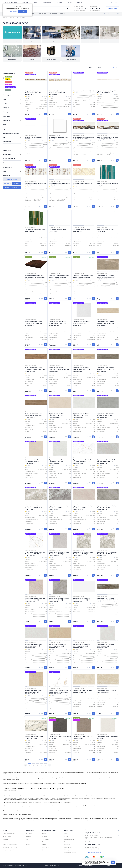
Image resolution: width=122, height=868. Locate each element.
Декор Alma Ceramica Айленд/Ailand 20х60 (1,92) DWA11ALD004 (83, 138)
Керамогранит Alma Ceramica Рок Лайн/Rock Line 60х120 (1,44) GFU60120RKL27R (59, 507)
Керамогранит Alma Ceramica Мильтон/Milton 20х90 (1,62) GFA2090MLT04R (81, 369)
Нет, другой (13, 11)
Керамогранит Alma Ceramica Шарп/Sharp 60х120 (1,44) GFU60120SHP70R (81, 646)
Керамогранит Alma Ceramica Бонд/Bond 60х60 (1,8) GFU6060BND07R (81, 323)
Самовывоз (59, 2)
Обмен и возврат (47, 2)
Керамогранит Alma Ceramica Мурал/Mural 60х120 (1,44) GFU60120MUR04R (57, 415)
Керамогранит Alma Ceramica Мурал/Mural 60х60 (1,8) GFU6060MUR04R (33, 461)
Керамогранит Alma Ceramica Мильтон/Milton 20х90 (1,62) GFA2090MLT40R (105, 369)
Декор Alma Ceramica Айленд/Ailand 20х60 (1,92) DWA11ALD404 (35, 184)
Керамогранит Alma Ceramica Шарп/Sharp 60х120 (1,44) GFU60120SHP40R (57, 646)
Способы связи (112, 8)
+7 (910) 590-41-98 (80, 8)
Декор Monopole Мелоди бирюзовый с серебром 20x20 (107, 184)
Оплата (35, 2)
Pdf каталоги (53, 13)
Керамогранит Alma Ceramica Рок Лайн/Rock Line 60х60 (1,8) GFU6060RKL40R (35, 600)
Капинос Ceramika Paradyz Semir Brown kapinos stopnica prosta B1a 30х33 (35, 277)
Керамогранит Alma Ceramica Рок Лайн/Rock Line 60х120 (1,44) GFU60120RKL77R (106, 507)
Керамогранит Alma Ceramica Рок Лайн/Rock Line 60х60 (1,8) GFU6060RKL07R (59, 553)
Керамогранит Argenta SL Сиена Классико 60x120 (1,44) (82, 691)
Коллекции (7, 68)
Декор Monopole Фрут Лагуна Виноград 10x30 (81, 230)
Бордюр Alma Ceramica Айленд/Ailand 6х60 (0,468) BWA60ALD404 (57, 92)
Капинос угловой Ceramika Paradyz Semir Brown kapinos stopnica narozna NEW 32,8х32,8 (83, 277)
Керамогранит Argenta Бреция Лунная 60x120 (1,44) (34, 737)
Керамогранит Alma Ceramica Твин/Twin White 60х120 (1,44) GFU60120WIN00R (81, 600)
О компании (25, 2)
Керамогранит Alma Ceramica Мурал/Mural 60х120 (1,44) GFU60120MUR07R (81, 415)
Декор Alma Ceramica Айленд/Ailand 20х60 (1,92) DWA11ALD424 (59, 184)
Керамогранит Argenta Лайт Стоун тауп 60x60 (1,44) (83, 737)
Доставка (69, 2)
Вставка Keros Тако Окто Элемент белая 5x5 (58, 138)
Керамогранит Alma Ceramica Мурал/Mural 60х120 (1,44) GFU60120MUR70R (105, 415)
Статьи (33, 13)
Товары (16, 68)
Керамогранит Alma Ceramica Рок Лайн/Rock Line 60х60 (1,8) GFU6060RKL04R (35, 553)
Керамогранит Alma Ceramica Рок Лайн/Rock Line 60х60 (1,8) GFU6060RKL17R (83, 553)
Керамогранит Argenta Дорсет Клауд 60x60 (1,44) (60, 737)
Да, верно (22, 11)
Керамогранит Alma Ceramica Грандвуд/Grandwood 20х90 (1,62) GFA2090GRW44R (59, 369)
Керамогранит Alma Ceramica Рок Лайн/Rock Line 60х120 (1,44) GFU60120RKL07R (106, 461)
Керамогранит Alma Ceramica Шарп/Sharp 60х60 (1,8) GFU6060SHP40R (33, 692)
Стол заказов (42, 13)
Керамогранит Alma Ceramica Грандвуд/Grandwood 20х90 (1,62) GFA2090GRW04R (107, 323)
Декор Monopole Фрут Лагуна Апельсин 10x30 (57, 230)
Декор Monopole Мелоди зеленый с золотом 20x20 (35, 230)
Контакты (79, 2)
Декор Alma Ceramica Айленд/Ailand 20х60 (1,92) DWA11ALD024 (107, 138)
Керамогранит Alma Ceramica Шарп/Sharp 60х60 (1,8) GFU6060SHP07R (105, 646)
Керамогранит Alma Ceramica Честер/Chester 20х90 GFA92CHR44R (107, 599)
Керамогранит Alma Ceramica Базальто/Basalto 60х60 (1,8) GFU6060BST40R (57, 323)
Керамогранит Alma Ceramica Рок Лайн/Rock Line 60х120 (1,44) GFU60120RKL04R (83, 461)
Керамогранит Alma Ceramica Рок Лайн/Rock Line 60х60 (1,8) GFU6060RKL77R (59, 600)
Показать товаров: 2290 (12, 183)
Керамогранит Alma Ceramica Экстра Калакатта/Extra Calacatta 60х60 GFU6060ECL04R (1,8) (60, 692)
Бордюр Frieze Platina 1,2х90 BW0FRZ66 (33, 138)
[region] (12, 128)
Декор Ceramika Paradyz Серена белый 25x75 (82, 184)
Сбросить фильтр (12, 187)
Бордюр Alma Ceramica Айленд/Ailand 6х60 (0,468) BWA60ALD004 (33, 92)
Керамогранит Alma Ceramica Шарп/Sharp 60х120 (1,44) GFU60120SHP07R (33, 646)
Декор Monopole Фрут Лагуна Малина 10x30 (105, 230)
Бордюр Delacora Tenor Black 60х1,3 (83, 91)
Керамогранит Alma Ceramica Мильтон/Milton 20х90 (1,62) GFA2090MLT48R (33, 415)
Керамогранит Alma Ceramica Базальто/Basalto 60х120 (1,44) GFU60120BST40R (106, 277)
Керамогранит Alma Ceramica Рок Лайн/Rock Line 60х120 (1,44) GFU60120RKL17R (35, 507)
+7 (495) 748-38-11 (96, 8)
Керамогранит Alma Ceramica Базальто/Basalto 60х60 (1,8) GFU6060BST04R (33, 323)
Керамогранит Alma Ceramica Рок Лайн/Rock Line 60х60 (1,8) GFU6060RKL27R (106, 553)
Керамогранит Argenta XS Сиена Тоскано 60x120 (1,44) (106, 691)
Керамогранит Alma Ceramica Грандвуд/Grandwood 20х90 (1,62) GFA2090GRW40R (35, 369)
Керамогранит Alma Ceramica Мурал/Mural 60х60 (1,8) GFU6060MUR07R (57, 461)
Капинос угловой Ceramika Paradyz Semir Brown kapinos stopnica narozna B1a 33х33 (59, 277)
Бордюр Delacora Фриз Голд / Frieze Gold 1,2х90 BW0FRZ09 (107, 92)
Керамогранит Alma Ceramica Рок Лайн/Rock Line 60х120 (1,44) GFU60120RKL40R (83, 507)
